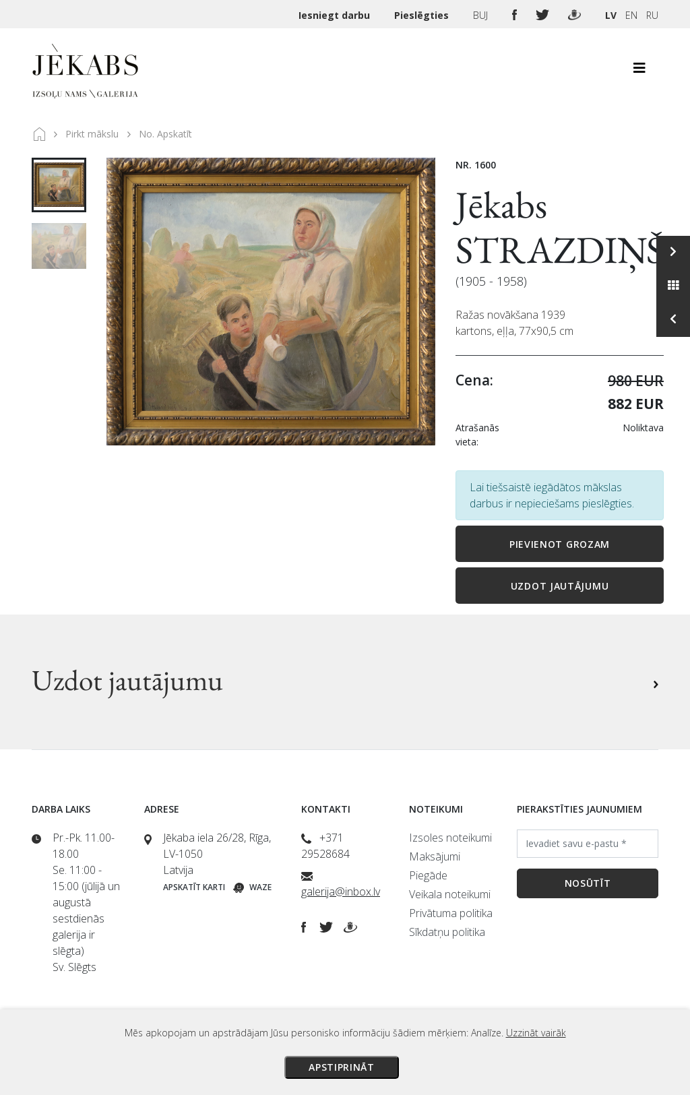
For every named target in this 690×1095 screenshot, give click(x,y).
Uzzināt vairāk (536, 1032)
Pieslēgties (422, 15)
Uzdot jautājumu (560, 586)
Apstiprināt (342, 1067)
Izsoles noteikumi (450, 837)
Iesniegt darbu (336, 15)
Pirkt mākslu (92, 133)
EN (631, 15)
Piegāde (428, 875)
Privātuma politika (451, 913)
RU (652, 15)
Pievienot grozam (559, 544)
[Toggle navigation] (639, 71)
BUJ (482, 15)
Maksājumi (434, 856)
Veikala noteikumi (450, 894)
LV (611, 15)
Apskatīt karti (194, 887)
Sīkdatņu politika (447, 932)
